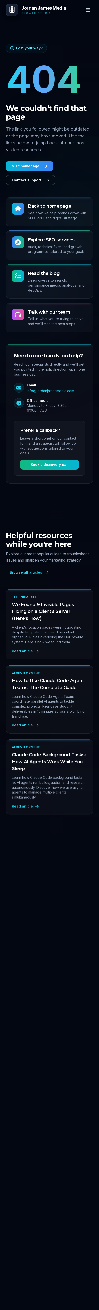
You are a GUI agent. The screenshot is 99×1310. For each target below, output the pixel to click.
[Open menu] (88, 10)
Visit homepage (29, 166)
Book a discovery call (49, 464)
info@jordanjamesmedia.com (50, 391)
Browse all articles (29, 572)
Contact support (30, 180)
